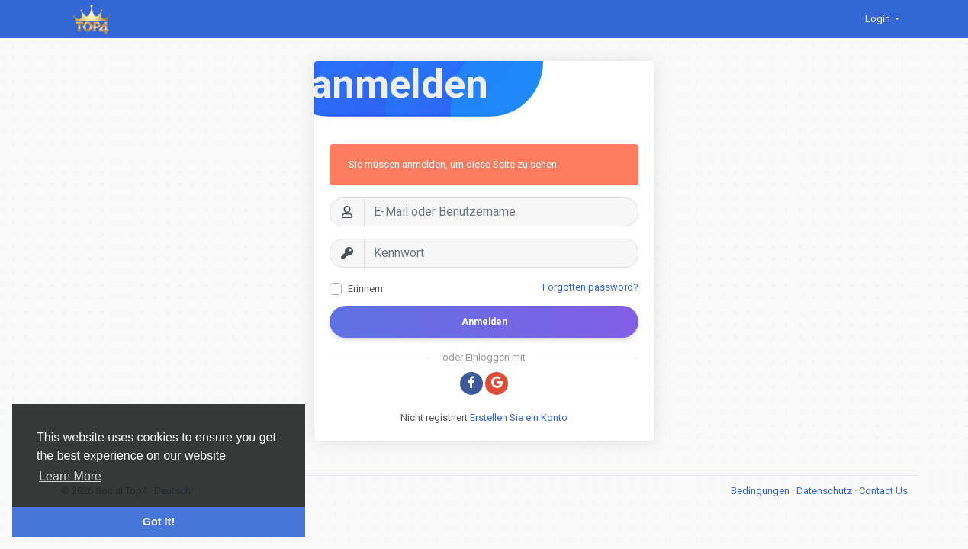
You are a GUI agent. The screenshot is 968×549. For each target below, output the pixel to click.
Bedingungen (761, 490)
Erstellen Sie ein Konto (519, 417)
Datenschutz (825, 490)
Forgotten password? (590, 287)
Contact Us (883, 490)
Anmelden (484, 321)
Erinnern (365, 288)
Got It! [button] (159, 521)
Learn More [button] (70, 476)
